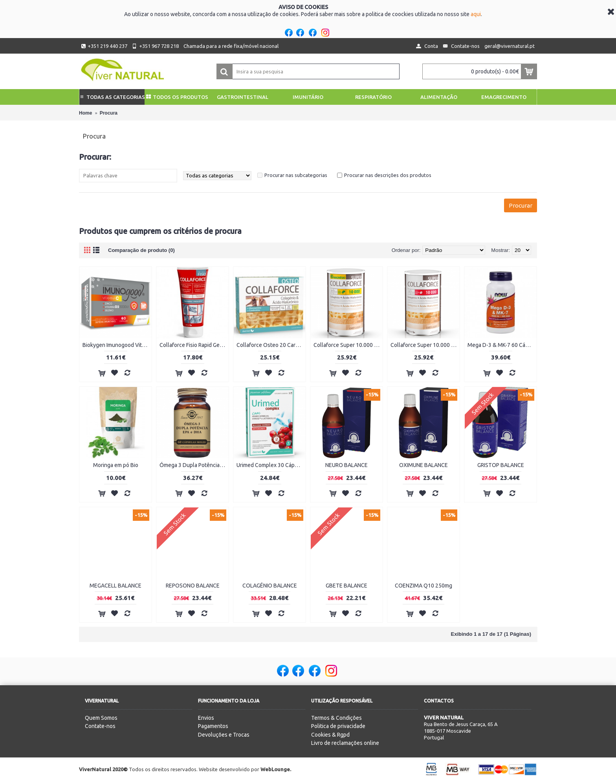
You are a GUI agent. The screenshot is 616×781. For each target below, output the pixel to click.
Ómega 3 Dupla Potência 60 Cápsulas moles (194, 465)
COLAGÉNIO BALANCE (269, 585)
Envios (206, 718)
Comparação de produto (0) (141, 250)
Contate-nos (100, 726)
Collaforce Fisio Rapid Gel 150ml (194, 345)
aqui (476, 14)
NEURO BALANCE (346, 465)
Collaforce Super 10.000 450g (424, 345)
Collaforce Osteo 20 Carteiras (270, 345)
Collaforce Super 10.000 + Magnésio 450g (348, 345)
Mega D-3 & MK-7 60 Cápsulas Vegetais (502, 345)
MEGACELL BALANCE (115, 585)
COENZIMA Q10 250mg (423, 585)
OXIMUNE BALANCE (423, 465)
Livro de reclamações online (345, 743)
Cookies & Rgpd (330, 735)
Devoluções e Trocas (223, 735)
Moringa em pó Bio (115, 465)
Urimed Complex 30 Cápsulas (270, 465)
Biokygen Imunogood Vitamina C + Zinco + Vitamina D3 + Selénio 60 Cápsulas (116, 345)
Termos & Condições (336, 718)
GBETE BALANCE (346, 585)
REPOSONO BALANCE (193, 585)
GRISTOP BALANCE (500, 465)
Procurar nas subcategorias (295, 175)
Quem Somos (101, 718)
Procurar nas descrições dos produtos (387, 175)
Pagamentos (213, 726)
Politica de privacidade (338, 726)
